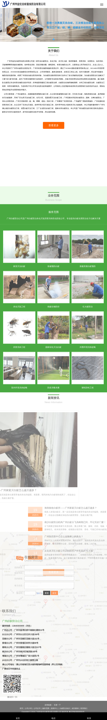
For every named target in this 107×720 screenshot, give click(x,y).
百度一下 (57, 710)
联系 (89, 714)
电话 (53, 714)
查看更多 (56, 128)
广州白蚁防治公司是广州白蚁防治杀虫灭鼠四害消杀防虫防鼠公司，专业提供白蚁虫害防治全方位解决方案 (53, 288)
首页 (18, 714)
